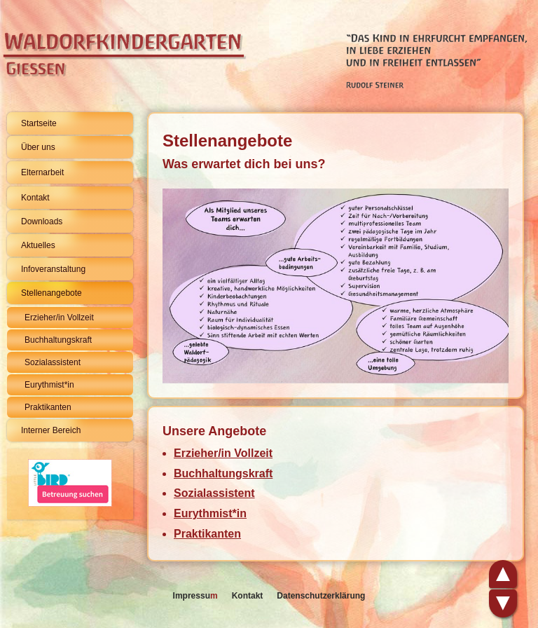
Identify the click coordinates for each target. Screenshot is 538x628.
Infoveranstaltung (53, 269)
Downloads (41, 221)
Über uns (38, 147)
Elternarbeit (42, 172)
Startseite (39, 123)
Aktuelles (38, 245)
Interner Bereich (51, 430)
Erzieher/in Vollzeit (59, 317)
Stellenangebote (51, 293)
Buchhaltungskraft (58, 340)
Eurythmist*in (49, 385)
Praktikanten (48, 407)
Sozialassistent (53, 362)
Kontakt (35, 198)
